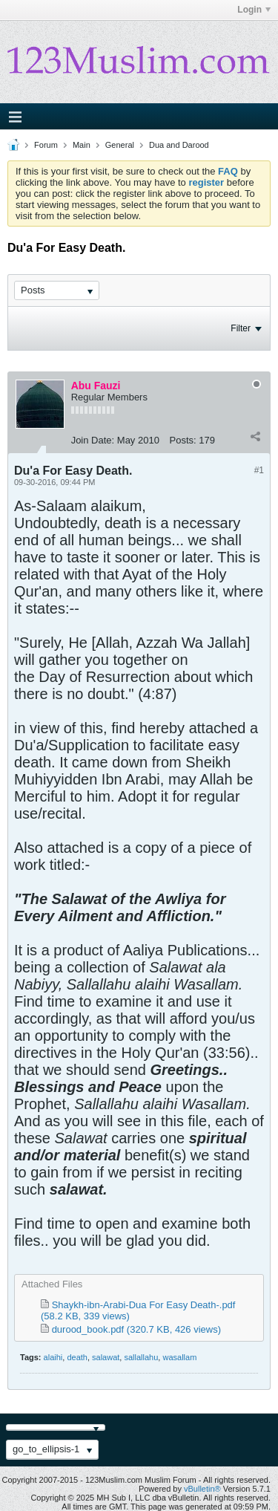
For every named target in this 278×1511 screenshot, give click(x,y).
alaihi (53, 1357)
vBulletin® (202, 1488)
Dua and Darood (179, 144)
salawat (105, 1357)
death (77, 1357)
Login (254, 9)
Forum (46, 144)
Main (81, 144)
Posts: (183, 440)
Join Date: (93, 440)
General (119, 144)
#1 (259, 470)
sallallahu (141, 1357)
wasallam (179, 1357)
